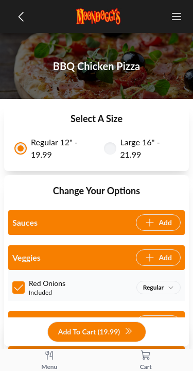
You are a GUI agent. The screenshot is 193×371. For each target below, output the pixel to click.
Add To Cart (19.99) (95, 332)
